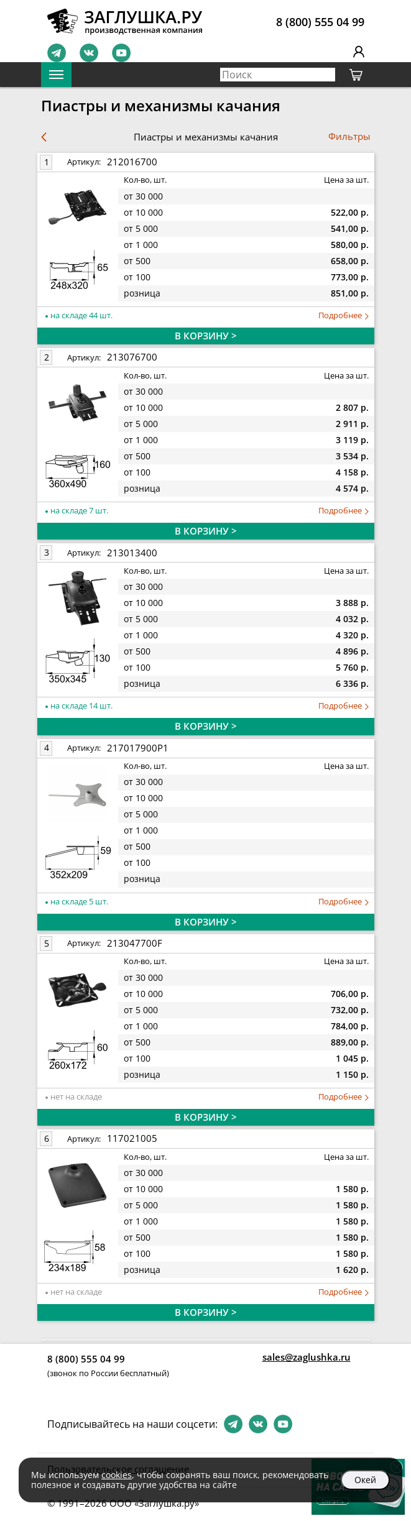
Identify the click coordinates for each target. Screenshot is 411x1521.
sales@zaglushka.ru (306, 1357)
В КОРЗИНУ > (206, 335)
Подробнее (343, 315)
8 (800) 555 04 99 (320, 22)
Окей (365, 1480)
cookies (116, 1475)
